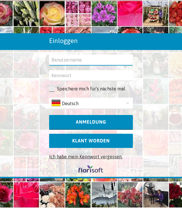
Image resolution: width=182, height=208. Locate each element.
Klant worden (91, 140)
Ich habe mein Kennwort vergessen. (85, 156)
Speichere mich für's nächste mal (91, 89)
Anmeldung (91, 122)
